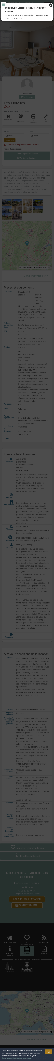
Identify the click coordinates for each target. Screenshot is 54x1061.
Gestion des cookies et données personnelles (16, 1058)
